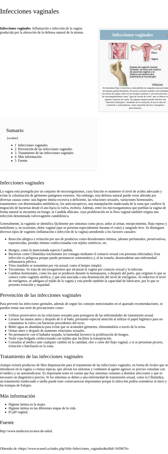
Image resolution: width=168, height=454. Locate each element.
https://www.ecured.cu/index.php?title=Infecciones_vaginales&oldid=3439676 (73, 448)
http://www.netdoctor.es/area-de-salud (26, 431)
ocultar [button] (12, 138)
